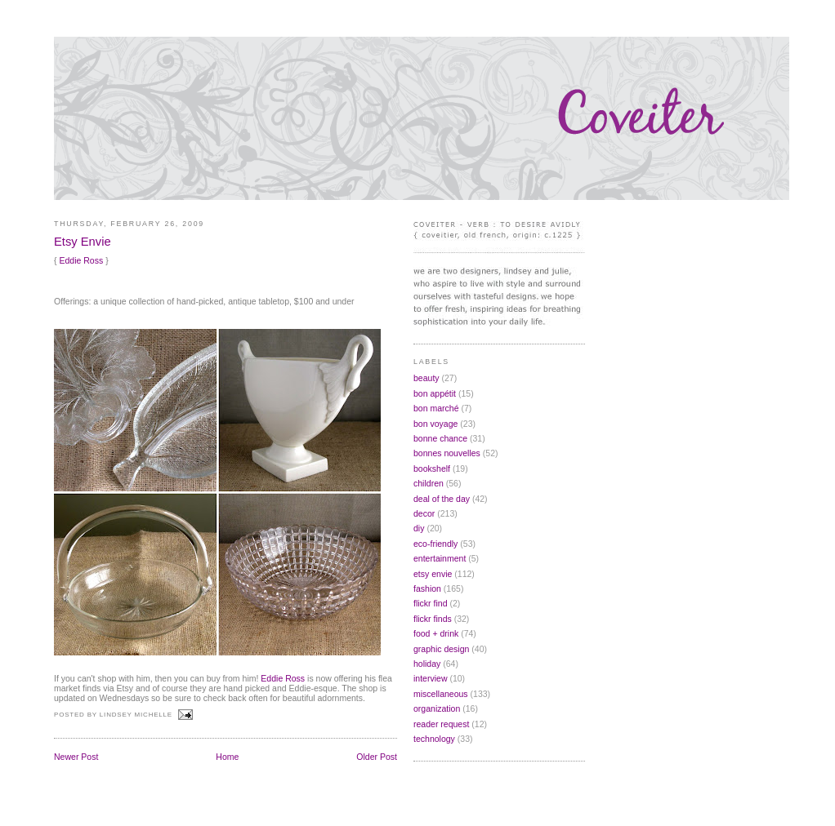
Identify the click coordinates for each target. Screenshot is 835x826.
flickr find (430, 603)
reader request (441, 724)
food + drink (435, 633)
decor (424, 513)
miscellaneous (440, 694)
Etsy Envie (82, 241)
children (428, 483)
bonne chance (440, 438)
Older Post (376, 757)
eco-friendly (435, 543)
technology (434, 739)
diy (418, 528)
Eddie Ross (81, 260)
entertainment (439, 558)
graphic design (441, 649)
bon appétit (434, 393)
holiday (426, 663)
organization (436, 708)
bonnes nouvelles (446, 453)
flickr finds (432, 619)
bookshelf (431, 468)
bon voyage (435, 424)
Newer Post (76, 757)
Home (227, 757)
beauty (426, 378)
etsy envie (432, 574)
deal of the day (441, 499)
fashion (427, 588)
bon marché (436, 408)
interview (430, 678)
